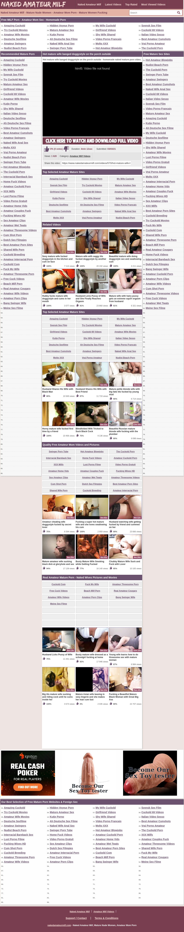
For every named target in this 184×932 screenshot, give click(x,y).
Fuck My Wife (11, 269)
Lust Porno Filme (13, 196)
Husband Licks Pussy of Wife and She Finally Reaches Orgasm (91, 341)
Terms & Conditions (106, 918)
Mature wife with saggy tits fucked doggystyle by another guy (91, 301)
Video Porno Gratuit (15, 201)
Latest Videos (113, 4)
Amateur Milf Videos (80, 156)
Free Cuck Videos (13, 278)
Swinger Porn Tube (61, 48)
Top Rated (131, 4)
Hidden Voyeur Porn (62, 25)
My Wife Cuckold (106, 25)
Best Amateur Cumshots (156, 39)
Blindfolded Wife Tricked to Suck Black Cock (90, 472)
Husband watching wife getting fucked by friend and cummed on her (125, 567)
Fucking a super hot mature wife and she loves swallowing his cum (91, 567)
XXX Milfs (9, 191)
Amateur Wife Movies (16, 34)
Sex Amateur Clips (14, 220)
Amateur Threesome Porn (18, 274)
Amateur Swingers (15, 43)
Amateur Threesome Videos (20, 230)
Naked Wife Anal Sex (62, 43)
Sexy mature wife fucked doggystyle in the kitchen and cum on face (57, 301)
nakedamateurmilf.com (59, 925)
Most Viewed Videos (153, 4)
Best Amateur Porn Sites (18, 244)
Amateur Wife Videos (16, 293)
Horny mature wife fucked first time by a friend (57, 472)
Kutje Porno (57, 34)
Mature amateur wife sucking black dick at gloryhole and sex (58, 605)
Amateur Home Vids (15, 205)
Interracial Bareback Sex (18, 176)
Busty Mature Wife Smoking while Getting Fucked (90, 605)
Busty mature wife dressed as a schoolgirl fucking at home (92, 698)
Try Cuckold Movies (15, 30)
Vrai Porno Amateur (153, 43)
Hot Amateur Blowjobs (109, 48)
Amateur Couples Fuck (17, 210)
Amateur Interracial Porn (18, 259)
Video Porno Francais (108, 39)
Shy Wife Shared (105, 34)
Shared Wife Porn (13, 249)
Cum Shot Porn (12, 235)
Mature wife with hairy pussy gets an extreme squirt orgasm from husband (125, 341)
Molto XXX (102, 43)
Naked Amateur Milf (89, 4)
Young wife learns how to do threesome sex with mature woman (123, 699)
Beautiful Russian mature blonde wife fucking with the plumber (123, 474)
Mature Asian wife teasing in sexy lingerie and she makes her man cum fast (90, 739)
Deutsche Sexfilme (15, 39)
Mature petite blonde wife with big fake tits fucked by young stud (124, 434)
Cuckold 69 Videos (152, 30)
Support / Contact (76, 918)
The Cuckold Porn (152, 48)
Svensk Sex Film (151, 25)
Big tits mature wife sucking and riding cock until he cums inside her (57, 739)
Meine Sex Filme (13, 308)
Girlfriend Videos (106, 30)
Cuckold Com (11, 264)
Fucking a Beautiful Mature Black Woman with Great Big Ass (123, 739)
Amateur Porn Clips (15, 298)
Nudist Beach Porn (15, 48)
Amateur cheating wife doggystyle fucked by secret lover (56, 567)
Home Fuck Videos (14, 181)
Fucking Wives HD (14, 215)
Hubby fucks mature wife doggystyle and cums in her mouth (56, 341)
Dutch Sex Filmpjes (15, 239)
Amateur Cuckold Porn (17, 186)
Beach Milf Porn (12, 283)
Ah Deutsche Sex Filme (64, 39)
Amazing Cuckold (14, 25)
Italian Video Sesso (152, 34)
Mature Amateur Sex (62, 30)
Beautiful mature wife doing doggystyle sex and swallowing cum (125, 301)
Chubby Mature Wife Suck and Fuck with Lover (124, 605)
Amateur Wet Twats (15, 225)
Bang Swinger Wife (14, 303)
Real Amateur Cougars (16, 288)
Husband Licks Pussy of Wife (57, 696)
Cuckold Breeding (14, 254)
